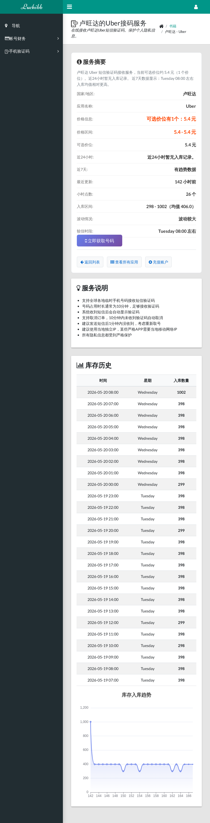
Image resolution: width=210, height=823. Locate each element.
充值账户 (158, 262)
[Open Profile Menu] (196, 7)
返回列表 (90, 262)
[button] (75, 23)
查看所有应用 (124, 262)
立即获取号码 (99, 240)
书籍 (172, 26)
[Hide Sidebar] (69, 7)
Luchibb (31, 6)
